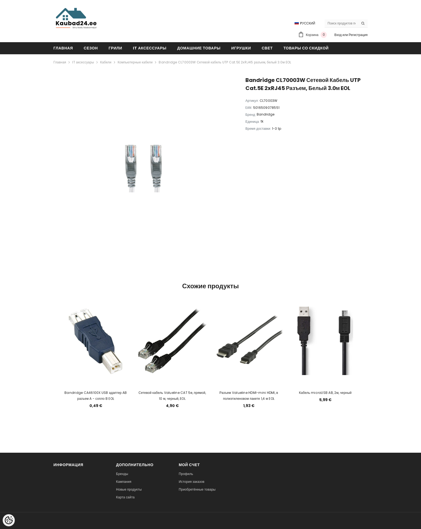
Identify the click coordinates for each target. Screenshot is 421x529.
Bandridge (265, 114)
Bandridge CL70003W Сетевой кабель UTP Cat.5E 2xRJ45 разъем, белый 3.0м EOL (225, 62)
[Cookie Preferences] (9, 520)
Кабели (105, 62)
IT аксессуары (83, 62)
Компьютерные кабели (135, 62)
